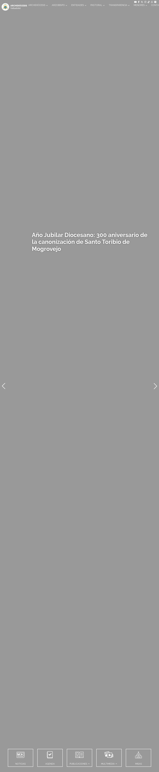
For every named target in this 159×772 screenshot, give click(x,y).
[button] (4, 386)
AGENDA (50, 757)
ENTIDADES (77, 5)
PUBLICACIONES (78, 757)
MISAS (138, 757)
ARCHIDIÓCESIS (36, 5)
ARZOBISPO (58, 5)
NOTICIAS (20, 757)
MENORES (139, 5)
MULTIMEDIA (108, 757)
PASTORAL (96, 5)
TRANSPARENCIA (118, 5)
